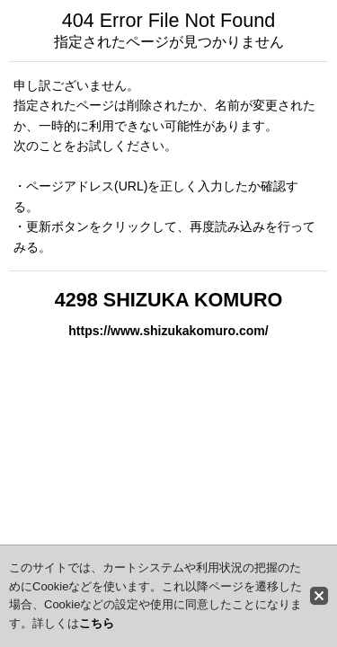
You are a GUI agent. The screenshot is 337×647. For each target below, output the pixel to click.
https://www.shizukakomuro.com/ (168, 331)
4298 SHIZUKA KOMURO (169, 299)
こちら (96, 623)
